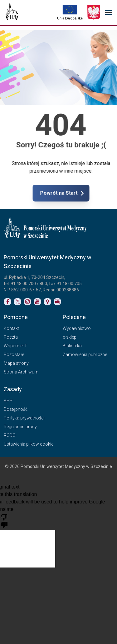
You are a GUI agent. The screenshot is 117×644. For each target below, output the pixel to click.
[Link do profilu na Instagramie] (27, 301)
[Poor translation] (4, 520)
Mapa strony (16, 363)
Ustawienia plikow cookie (28, 444)
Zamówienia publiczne (85, 354)
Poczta (11, 337)
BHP (8, 400)
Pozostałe (14, 354)
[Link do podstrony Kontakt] (47, 301)
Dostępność (15, 409)
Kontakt (11, 328)
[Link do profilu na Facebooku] (7, 301)
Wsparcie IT (15, 345)
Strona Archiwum (21, 371)
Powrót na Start (85, 193)
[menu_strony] (108, 12)
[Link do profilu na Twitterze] (17, 301)
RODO (10, 435)
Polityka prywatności (24, 417)
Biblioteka (72, 345)
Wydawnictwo (77, 328)
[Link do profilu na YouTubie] (37, 301)
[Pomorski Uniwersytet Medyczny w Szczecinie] (11, 12)
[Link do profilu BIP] (57, 301)
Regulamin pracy (20, 426)
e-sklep (69, 337)
